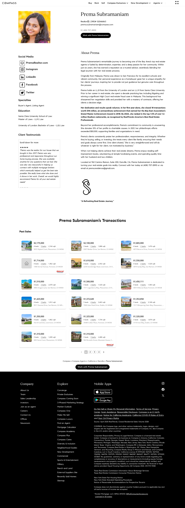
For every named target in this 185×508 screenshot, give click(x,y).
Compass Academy (66, 431)
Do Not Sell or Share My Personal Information (114, 409)
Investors (24, 402)
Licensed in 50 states (103, 497)
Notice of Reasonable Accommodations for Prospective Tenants (119, 482)
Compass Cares (64, 439)
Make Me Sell (63, 415)
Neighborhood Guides (67, 448)
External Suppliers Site (67, 472)
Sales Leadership (28, 398)
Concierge (62, 390)
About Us (24, 390)
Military (60, 464)
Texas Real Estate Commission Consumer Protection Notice (117, 473)
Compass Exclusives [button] (117, 3)
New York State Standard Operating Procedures (113, 480)
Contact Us (25, 415)
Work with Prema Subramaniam (96, 35)
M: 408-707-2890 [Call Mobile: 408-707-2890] (88, 30)
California (92, 361)
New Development (65, 452)
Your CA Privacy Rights (108, 418)
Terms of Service (143, 409)
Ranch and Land (64, 468)
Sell (103, 3)
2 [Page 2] (90, 352)
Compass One (63, 411)
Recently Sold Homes (66, 476)
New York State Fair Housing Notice (108, 478)
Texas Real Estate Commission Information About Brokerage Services (121, 471)
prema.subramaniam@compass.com (97, 24)
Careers (24, 411)
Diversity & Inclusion (66, 443)
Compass (66, 361)
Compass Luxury (65, 419)
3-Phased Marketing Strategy (70, 402)
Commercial (62, 456)
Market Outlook (64, 406)
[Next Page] (104, 352)
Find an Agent (63, 423)
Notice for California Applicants (117, 415)
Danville (101, 361)
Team (22, 394)
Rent (97, 3)
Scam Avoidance (108, 412)
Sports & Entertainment (67, 460)
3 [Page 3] (94, 352)
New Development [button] (141, 3)
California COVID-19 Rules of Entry (148, 415)
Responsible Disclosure (127, 412)
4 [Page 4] (98, 352)
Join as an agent (28, 406)
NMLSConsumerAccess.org (137, 494)
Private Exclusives (65, 394)
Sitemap (60, 480)
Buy (90, 3)
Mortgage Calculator (66, 427)
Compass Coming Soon (67, 398)
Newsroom (25, 423)
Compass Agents (79, 361)
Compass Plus (63, 435)
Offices (23, 419)
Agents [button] (158, 3)
